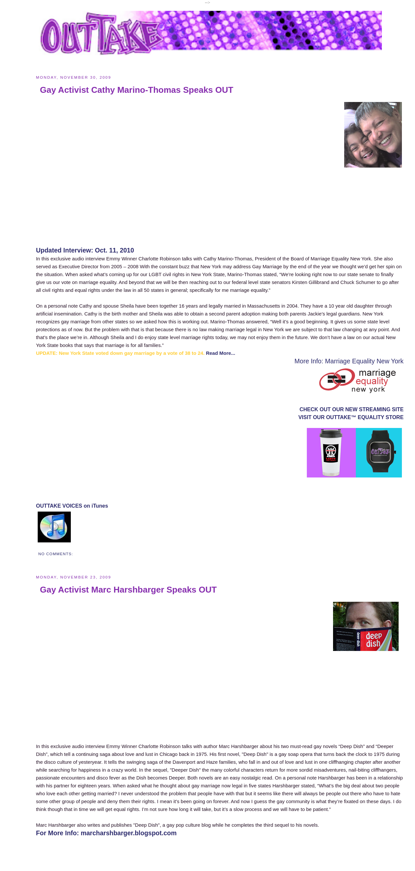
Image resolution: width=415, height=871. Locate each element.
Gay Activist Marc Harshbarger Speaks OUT (128, 590)
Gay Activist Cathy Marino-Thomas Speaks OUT (136, 90)
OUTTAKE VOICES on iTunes (72, 506)
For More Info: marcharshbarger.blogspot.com (106, 833)
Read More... (220, 353)
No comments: (55, 554)
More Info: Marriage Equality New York (349, 361)
